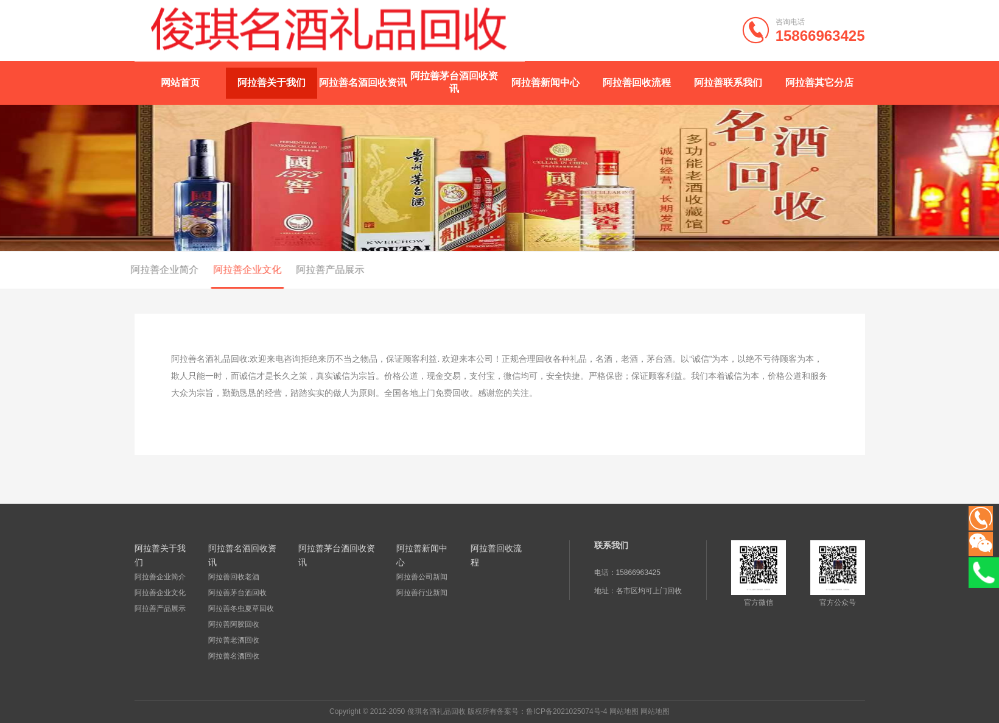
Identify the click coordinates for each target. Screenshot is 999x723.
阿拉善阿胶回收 (233, 624)
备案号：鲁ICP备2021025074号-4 (552, 711)
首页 (868, 270)
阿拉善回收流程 (637, 82)
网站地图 (624, 711)
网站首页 (180, 82)
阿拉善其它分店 (819, 82)
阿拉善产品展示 (279, 269)
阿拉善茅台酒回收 (237, 592)
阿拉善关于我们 (271, 82)
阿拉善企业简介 (113, 269)
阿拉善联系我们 (728, 82)
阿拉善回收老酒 (233, 577)
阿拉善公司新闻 (421, 577)
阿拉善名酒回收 (233, 656)
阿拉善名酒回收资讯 (363, 82)
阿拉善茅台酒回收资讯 (454, 82)
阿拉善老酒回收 (233, 640)
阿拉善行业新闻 (421, 592)
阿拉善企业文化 (196, 269)
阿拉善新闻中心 (545, 82)
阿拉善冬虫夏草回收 (241, 608)
